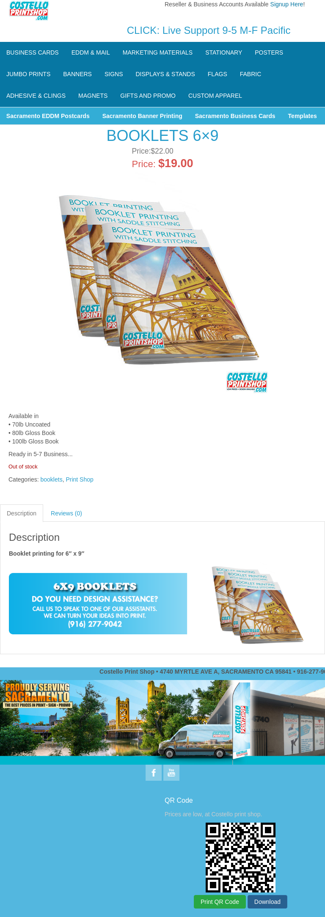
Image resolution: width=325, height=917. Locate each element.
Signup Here (286, 4)
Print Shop (79, 479)
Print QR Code (220, 901)
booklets (51, 479)
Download (267, 901)
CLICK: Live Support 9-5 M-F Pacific (209, 30)
